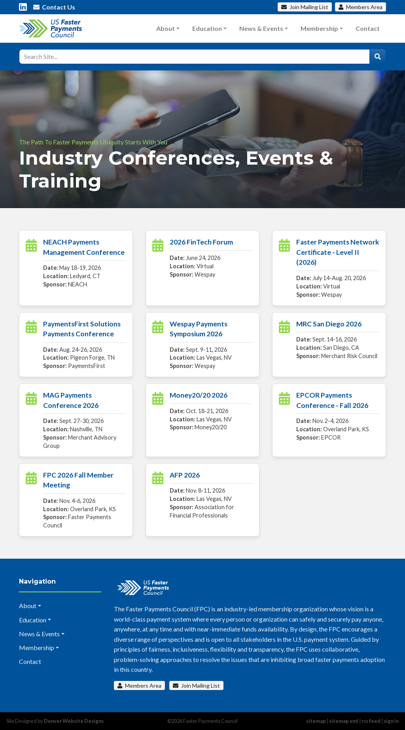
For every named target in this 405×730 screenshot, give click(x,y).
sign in (391, 721)
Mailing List (304, 7)
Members (360, 7)
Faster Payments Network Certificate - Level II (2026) (337, 252)
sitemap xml (343, 721)
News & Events (261, 28)
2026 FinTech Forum (201, 242)
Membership (319, 28)
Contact (368, 28)
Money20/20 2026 (198, 395)
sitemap (316, 721)
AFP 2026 (185, 475)
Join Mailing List (196, 685)
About (165, 28)
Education (207, 28)
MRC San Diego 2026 (328, 324)
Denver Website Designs (74, 721)
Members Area (139, 685)
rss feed (370, 721)
